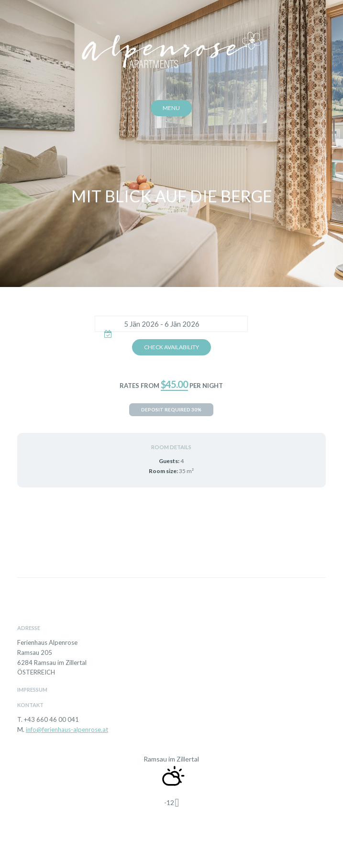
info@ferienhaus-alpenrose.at (67, 729)
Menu (171, 107)
